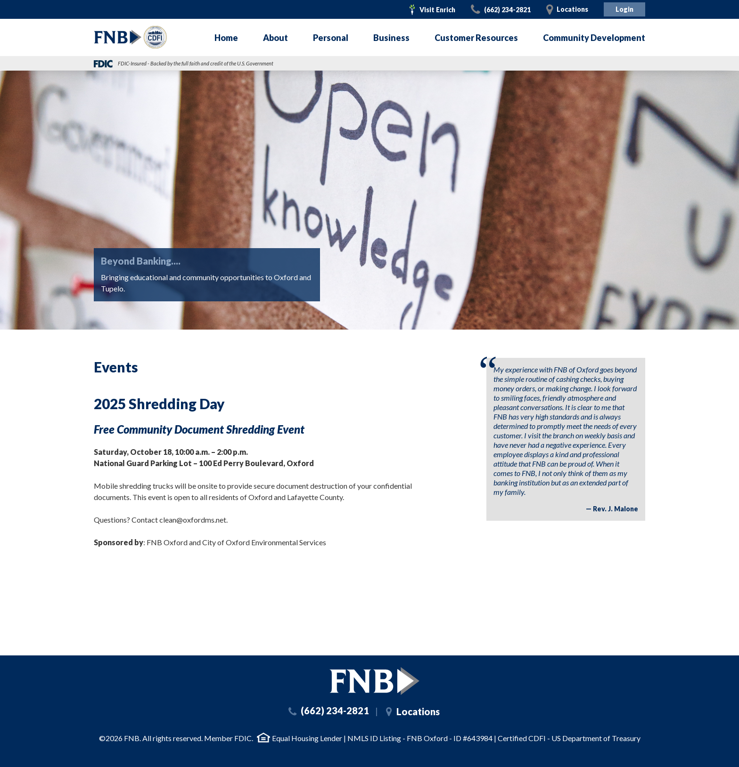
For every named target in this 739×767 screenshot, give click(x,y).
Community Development (594, 37)
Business (391, 37)
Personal (330, 37)
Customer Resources (476, 37)
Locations (572, 9)
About (275, 37)
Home (226, 37)
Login (624, 9)
